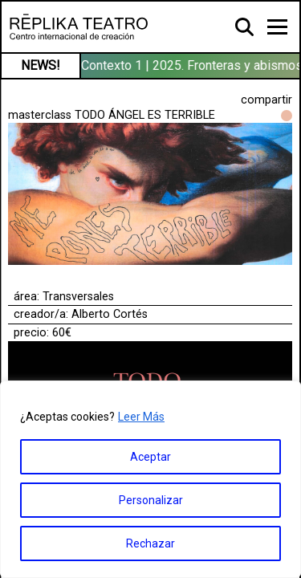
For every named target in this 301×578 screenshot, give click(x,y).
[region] (150, 479)
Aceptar (150, 456)
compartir (266, 100)
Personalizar (151, 500)
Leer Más (141, 416)
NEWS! (40, 65)
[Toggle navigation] (277, 27)
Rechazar (150, 543)
